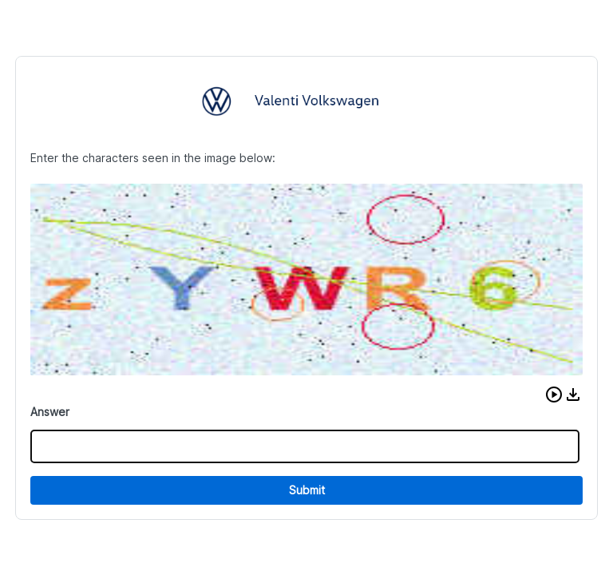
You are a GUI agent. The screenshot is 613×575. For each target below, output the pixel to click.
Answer (49, 411)
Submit (307, 490)
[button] (554, 394)
